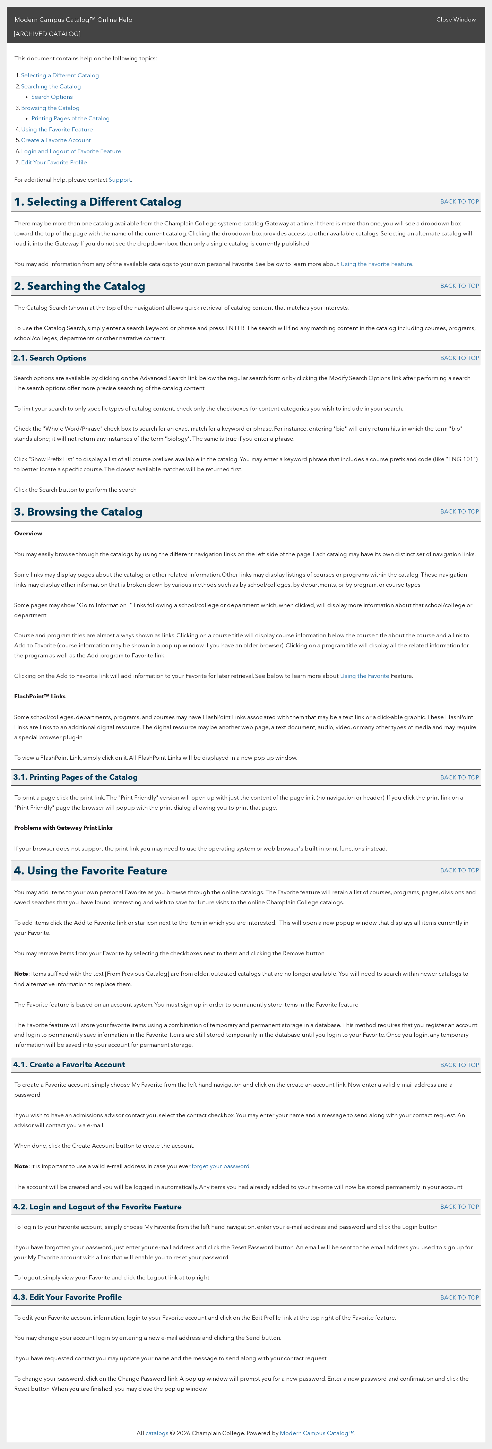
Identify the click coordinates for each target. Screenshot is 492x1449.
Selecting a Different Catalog (60, 75)
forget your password (221, 1166)
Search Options (52, 96)
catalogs (157, 1433)
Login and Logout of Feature (71, 151)
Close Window (456, 19)
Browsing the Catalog (50, 107)
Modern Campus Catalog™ (317, 1433)
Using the (364, 675)
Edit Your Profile (54, 162)
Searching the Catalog (51, 86)
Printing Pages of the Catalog (71, 118)
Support (120, 179)
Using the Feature (57, 129)
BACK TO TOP (459, 201)
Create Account (56, 140)
